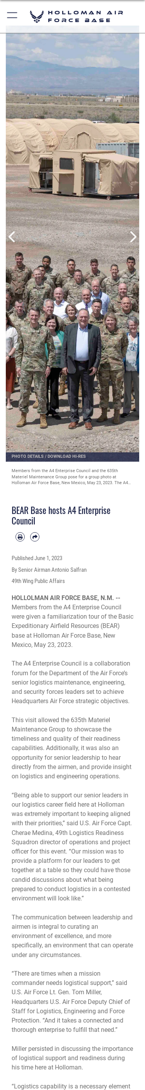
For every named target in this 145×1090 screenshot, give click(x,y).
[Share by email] (34, 537)
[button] (12, 16)
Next (133, 237)
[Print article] (20, 537)
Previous (12, 237)
